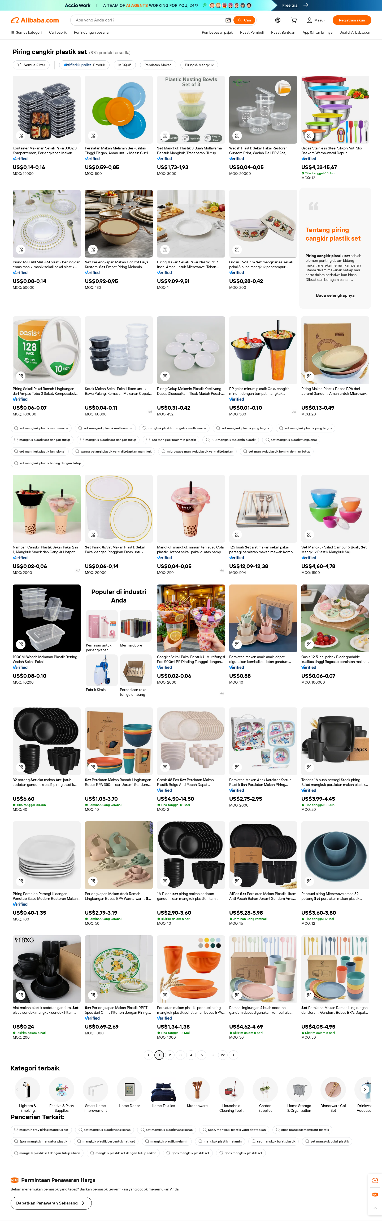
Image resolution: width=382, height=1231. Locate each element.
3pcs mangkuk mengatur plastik (302, 1130)
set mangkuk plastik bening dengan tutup (276, 451)
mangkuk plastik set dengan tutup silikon (47, 1153)
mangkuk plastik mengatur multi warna (174, 428)
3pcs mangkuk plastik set (187, 1153)
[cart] (295, 21)
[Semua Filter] (31, 64)
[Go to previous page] (148, 1055)
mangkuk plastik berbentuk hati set (106, 1141)
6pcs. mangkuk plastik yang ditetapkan (234, 1130)
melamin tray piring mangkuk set (41, 1130)
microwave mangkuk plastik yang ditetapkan (197, 451)
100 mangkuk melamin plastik (171, 440)
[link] (375, 1181)
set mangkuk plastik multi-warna (41, 428)
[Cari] (244, 20)
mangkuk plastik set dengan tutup (42, 440)
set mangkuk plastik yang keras (105, 1130)
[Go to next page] (233, 1055)
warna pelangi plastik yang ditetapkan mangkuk (113, 451)
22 (223, 1055)
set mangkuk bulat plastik (273, 1141)
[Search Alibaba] (148, 20)
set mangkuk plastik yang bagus (242, 428)
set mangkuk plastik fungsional (291, 440)
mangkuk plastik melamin (166, 1141)
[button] (228, 20)
